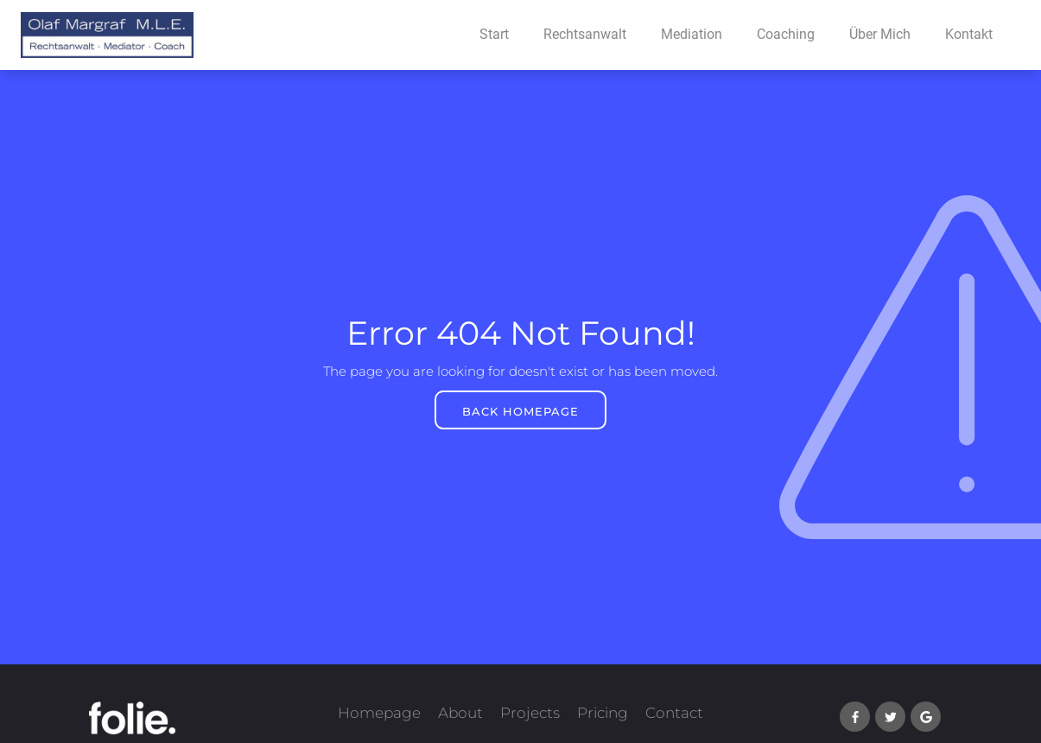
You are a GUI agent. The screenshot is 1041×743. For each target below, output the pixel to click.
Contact (674, 712)
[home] (97, 35)
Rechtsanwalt (584, 34)
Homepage (379, 712)
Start (494, 34)
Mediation (691, 34)
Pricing (602, 712)
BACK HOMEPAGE (520, 411)
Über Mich (880, 34)
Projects (530, 712)
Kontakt (969, 34)
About (460, 712)
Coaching (786, 34)
